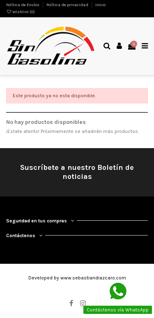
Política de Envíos (23, 4)
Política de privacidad (67, 4)
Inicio (100, 4)
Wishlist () (20, 11)
